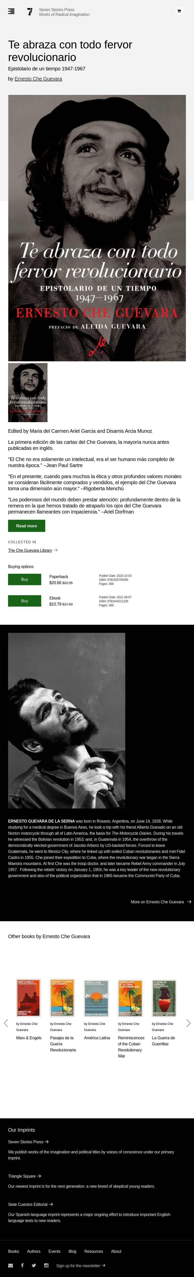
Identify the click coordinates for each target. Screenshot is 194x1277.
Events (54, 1251)
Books (13, 1251)
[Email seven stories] (10, 1265)
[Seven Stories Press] (30, 12)
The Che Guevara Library (30, 550)
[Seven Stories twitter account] (34, 1265)
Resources (93, 1251)
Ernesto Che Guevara (38, 78)
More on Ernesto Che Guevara (157, 902)
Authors (33, 1251)
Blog (72, 1251)
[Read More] (26, 526)
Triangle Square (22, 1176)
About (116, 1251)
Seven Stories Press (56, 10)
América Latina (97, 1038)
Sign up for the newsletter (78, 1266)
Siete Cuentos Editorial (27, 1204)
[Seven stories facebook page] (22, 1265)
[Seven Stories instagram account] (46, 1265)
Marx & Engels (28, 1038)
